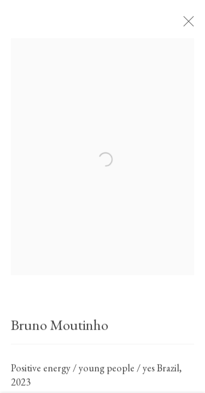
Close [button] (188, 24)
